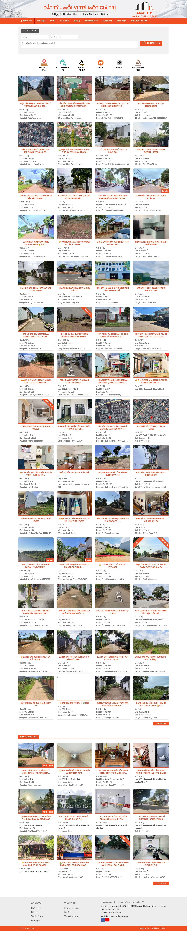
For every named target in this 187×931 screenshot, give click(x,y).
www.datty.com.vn (119, 916)
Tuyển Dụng (37, 916)
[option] (46, 65)
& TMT (162, 928)
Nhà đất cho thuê (73, 779)
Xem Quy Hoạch (72, 916)
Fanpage (35, 920)
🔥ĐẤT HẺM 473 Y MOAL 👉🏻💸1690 (74, 703)
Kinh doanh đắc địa (112, 205)
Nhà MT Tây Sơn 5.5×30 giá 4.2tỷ (74, 472)
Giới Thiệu (36, 908)
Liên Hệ (35, 912)
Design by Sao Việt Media (149, 928)
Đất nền (31, 112)
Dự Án (107, 297)
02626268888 (115, 913)
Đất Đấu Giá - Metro (151, 435)
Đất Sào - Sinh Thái (35, 871)
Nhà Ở (145, 112)
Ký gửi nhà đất (71, 908)
